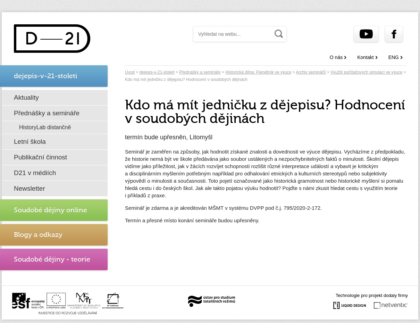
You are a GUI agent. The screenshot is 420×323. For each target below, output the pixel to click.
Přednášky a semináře (46, 113)
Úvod (130, 72)
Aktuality (26, 97)
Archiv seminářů (311, 72)
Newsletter (29, 188)
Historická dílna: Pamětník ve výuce (258, 72)
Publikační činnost (40, 157)
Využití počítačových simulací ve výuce (366, 72)
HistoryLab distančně (45, 127)
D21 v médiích (35, 172)
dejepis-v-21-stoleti (157, 72)
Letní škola (30, 141)
